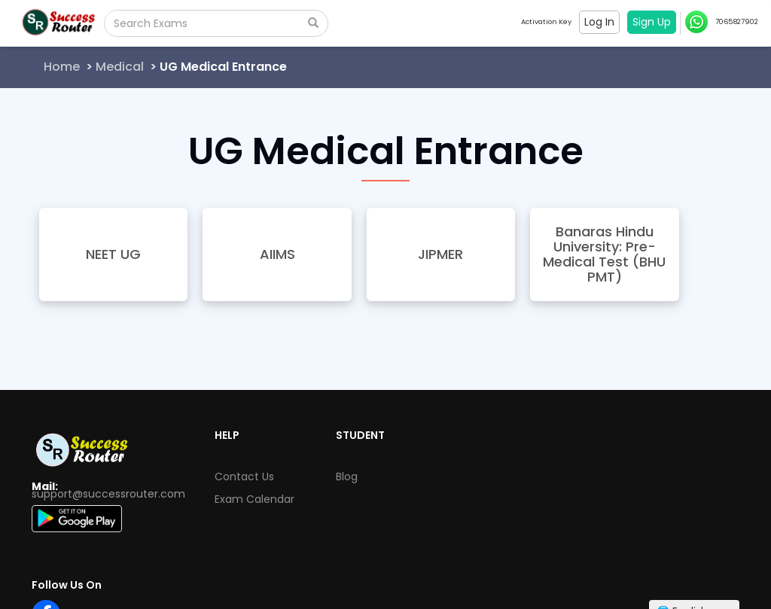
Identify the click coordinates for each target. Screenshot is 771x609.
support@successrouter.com (108, 493)
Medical (120, 66)
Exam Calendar (254, 499)
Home (62, 66)
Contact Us (244, 476)
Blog (347, 476)
